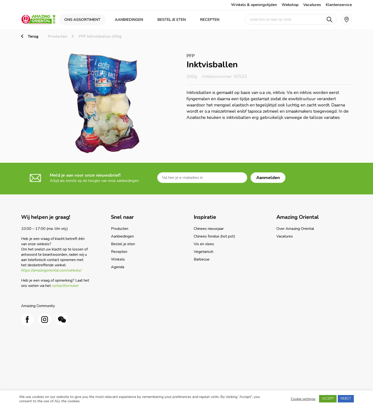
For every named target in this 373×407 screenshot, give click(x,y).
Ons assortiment (82, 19)
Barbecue (202, 259)
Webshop (290, 4)
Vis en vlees (204, 244)
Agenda (117, 267)
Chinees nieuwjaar (209, 228)
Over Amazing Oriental (295, 228)
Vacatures (312, 4)
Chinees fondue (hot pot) (214, 236)
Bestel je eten (171, 19)
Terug (33, 36)
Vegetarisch (203, 251)
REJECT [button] (346, 398)
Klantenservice (339, 4)
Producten (57, 36)
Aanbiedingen (129, 19)
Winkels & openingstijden (254, 4)
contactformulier (65, 285)
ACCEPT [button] (328, 398)
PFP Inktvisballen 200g (100, 36)
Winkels (118, 259)
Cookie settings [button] (303, 399)
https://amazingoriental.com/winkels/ (51, 270)
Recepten (209, 19)
